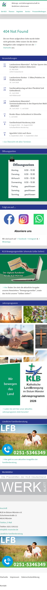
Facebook (22, 239)
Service (27, 11)
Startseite (4, 577)
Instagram (32, 239)
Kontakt (3, 585)
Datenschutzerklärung (30, 577)
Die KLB (3, 11)
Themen (11, 11)
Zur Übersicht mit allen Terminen (17, 142)
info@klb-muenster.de (9, 529)
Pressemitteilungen (39, 11)
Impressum (14, 577)
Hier (6, 287)
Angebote (19, 11)
